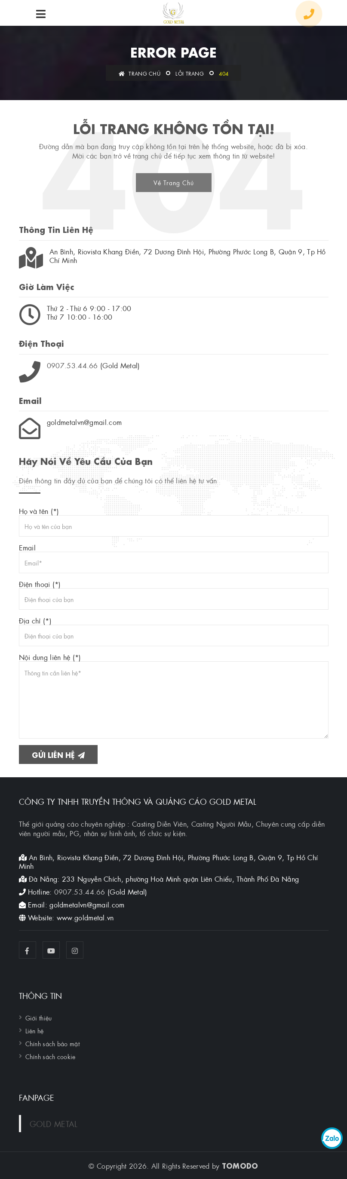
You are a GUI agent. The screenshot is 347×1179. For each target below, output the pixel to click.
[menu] (41, 14)
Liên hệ (34, 1030)
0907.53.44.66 (72, 365)
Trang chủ (139, 73)
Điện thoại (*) (174, 595)
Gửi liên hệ (58, 754)
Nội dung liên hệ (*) (174, 696)
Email (174, 558)
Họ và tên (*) (174, 522)
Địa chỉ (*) (174, 631)
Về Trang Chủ (174, 182)
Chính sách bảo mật (52, 1043)
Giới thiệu (38, 1017)
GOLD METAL (54, 1123)
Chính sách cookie (50, 1056)
